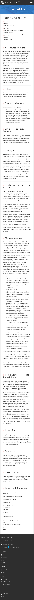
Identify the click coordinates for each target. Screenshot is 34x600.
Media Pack (5, 571)
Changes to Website (9, 25)
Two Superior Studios (14, 547)
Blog (4, 594)
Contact (4, 572)
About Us (5, 569)
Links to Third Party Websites (11, 27)
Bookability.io (9, 2)
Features (5, 557)
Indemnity (6, 35)
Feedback (5, 582)
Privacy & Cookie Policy (8, 544)
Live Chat (5, 586)
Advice (6, 23)
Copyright (6, 28)
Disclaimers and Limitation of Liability (13, 30)
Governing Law (8, 39)
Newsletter (5, 593)
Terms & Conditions (7, 543)
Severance (6, 37)
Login (4, 560)
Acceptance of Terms (9, 21)
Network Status (6, 584)
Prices (4, 556)
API (3, 559)
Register (4, 562)
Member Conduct (8, 32)
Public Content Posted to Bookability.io (14, 34)
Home (4, 554)
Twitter (4, 596)
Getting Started (6, 581)
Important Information (9, 41)
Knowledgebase (6, 579)
